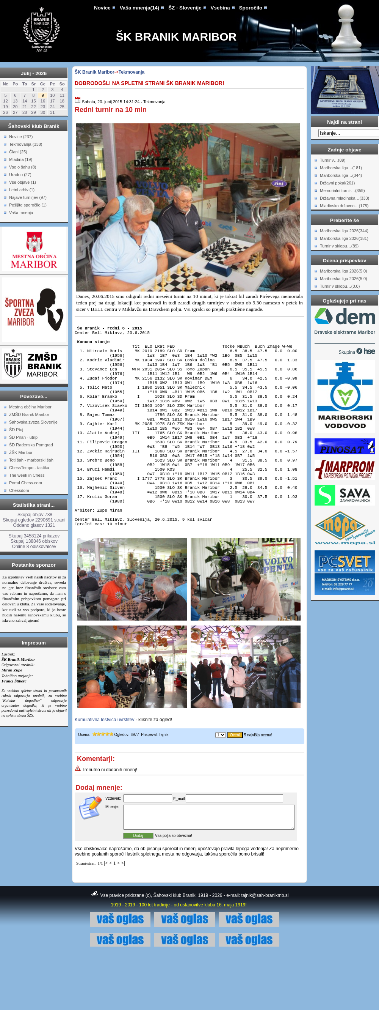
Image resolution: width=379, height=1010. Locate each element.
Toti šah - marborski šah (31, 460)
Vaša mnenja (21, 212)
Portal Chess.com (25, 483)
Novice (102, 7)
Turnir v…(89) (332, 160)
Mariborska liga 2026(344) (344, 230)
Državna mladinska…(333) (344, 198)
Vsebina (220, 7)
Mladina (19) (20, 159)
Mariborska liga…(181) (341, 167)
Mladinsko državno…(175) (344, 205)
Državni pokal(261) (337, 183)
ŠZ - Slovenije (184, 7)
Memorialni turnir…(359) (342, 190)
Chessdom (19, 490)
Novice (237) (21, 136)
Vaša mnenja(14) (139, 7)
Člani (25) (18, 152)
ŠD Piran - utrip (23, 437)
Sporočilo (250, 7)
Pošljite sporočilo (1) (28, 205)
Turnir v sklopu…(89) (339, 246)
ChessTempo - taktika (29, 467)
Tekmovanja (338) (25, 144)
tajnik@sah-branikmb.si (265, 951)
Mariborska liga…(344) (341, 175)
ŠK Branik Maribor (176, 36)
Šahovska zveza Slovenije (33, 422)
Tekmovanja (131, 72)
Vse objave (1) (22, 182)
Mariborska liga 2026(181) (344, 238)
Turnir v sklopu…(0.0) (340, 286)
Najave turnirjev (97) (28, 197)
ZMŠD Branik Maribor (29, 414)
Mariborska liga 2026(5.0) (343, 271)
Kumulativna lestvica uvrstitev (104, 771)
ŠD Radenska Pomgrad (31, 445)
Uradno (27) (20, 174)
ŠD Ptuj (16, 429)
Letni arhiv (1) (21, 190)
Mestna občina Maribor (30, 407)
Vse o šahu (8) (22, 167)
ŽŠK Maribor (21, 452)
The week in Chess (27, 475)
